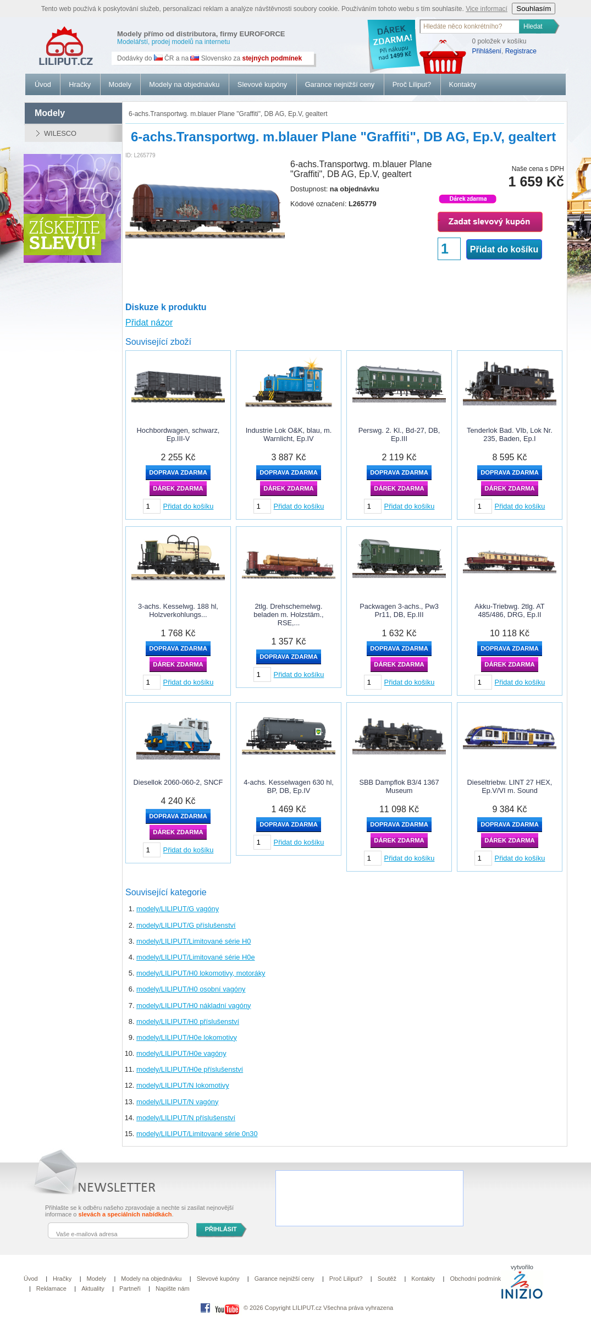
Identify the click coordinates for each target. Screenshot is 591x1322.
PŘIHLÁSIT (221, 1229)
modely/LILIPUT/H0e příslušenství (189, 1069)
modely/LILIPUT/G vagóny (177, 909)
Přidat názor (149, 322)
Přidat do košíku (504, 249)
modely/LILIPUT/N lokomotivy (182, 1085)
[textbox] (470, 26)
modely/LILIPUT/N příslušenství (185, 1118)
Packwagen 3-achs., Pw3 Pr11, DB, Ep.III (399, 610)
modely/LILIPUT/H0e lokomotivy (186, 1037)
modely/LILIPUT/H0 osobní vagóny (190, 989)
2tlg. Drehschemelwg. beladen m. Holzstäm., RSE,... (288, 614)
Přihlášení (486, 51)
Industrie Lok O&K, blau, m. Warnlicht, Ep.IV (289, 434)
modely (50, 113)
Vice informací (486, 9)
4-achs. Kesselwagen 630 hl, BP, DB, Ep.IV (289, 786)
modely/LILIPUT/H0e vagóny (181, 1053)
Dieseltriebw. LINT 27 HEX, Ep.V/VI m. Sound (510, 786)
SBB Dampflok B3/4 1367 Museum (399, 786)
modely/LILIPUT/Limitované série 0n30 (197, 1134)
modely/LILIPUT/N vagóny (177, 1102)
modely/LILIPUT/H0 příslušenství (187, 1021)
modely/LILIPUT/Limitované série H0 (193, 941)
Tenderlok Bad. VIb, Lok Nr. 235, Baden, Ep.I (510, 434)
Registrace (521, 51)
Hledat (533, 26)
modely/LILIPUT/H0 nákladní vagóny (193, 1005)
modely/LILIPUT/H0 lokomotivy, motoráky (200, 973)
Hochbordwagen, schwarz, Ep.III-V (178, 434)
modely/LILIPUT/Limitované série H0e (195, 957)
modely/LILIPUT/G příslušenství (186, 925)
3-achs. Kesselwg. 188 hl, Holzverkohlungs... (178, 610)
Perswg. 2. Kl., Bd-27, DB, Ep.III (399, 434)
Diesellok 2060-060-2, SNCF (178, 782)
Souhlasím (533, 8)
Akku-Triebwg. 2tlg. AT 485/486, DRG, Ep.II (509, 610)
